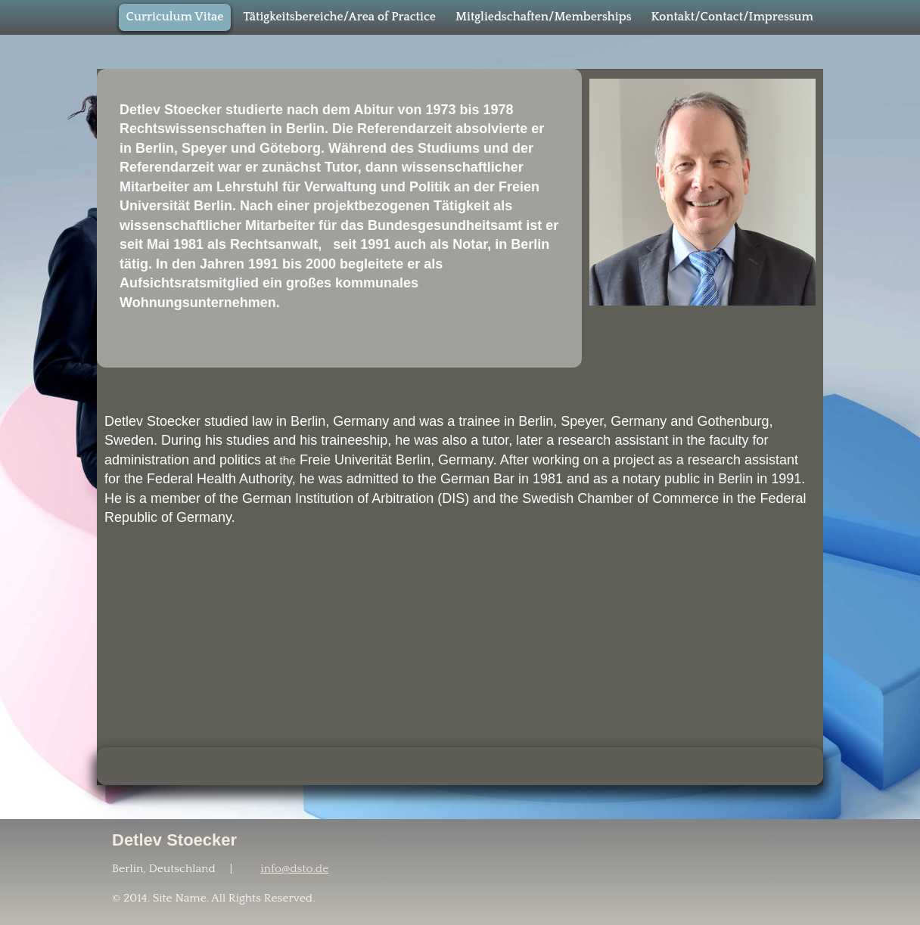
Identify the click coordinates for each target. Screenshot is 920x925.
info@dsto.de (294, 868)
